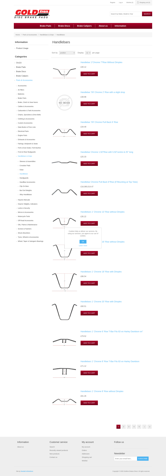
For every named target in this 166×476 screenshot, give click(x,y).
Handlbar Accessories (27, 182)
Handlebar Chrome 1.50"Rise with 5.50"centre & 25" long (107, 152)
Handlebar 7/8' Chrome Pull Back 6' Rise (99, 122)
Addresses (85, 454)
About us (103, 26)
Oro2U (19, 63)
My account (86, 447)
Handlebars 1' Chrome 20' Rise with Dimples (101, 301)
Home (18, 35)
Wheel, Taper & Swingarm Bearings (30, 241)
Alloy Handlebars (26, 194)
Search (52, 447)
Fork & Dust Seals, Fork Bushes (29, 148)
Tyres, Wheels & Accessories (28, 237)
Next (144, 427)
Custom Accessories (25, 123)
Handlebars (24, 174)
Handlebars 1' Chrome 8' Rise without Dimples (102, 391)
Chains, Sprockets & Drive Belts (29, 115)
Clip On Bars (24, 186)
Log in (121, 2)
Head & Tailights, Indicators (27, 204)
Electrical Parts (23, 131)
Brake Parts (22, 98)
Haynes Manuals (24, 200)
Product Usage (22, 48)
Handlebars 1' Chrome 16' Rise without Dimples (103, 242)
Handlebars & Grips (47, 35)
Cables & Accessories (25, 106)
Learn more (83, 246)
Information (120, 26)
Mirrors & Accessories (25, 212)
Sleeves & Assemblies (28, 161)
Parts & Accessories (30, 35)
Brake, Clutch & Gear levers (28, 102)
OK (83, 242)
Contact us (53, 457)
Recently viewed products (59, 450)
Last (150, 427)
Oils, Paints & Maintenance (27, 225)
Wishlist (84, 461)
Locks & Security (24, 208)
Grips (21, 170)
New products (54, 454)
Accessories (22, 86)
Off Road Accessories (25, 220)
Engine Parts (22, 135)
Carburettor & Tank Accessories (29, 110)
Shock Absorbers (24, 233)
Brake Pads (45, 26)
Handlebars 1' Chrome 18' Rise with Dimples (101, 272)
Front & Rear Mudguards (27, 152)
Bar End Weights (26, 190)
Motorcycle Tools (24, 216)
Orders (84, 450)
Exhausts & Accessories (26, 139)
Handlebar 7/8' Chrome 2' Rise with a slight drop (103, 92)
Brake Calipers (84, 26)
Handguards (24, 178)
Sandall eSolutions (27, 471)
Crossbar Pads (25, 165)
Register (112, 2)
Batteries (21, 94)
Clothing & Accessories (26, 119)
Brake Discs (64, 26)
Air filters (21, 90)
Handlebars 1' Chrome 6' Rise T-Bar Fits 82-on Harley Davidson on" (112, 331)
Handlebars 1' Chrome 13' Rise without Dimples (103, 212)
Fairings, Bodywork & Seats (28, 144)
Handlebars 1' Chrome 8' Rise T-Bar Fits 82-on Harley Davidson (110, 361)
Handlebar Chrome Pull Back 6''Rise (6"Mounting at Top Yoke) (109, 182)
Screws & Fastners (24, 229)
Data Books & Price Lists (27, 127)
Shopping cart (87, 457)
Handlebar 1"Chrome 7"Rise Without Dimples (101, 62)
